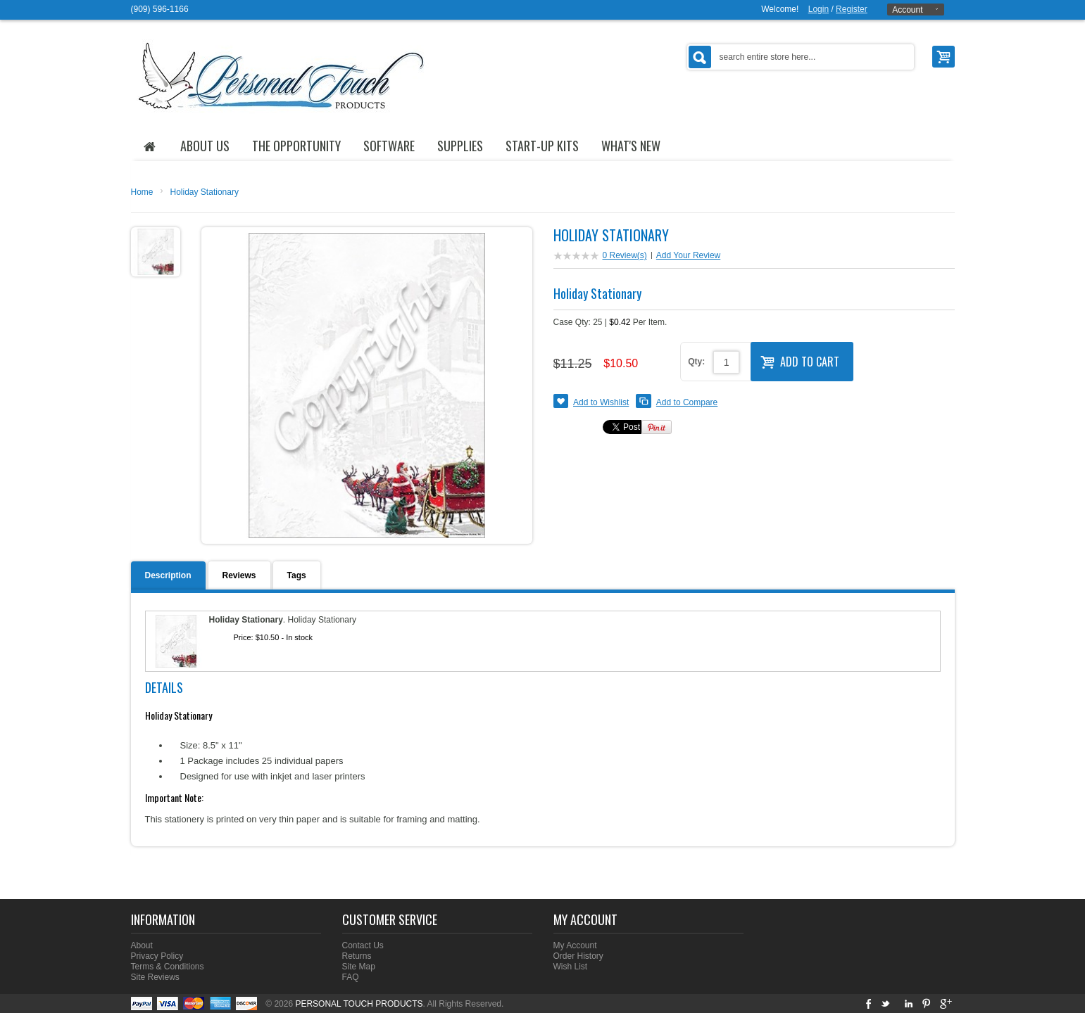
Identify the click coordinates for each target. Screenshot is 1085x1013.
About (142, 945)
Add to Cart (799, 360)
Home (142, 192)
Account (907, 10)
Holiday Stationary (204, 192)
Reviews (239, 575)
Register (851, 9)
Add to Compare (686, 402)
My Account (575, 945)
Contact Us (363, 945)
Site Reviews (155, 977)
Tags (296, 575)
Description (168, 575)
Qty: (696, 362)
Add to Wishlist (601, 402)
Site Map (358, 966)
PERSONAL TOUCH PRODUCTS (358, 1004)
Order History (578, 956)
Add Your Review (688, 255)
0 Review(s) (625, 255)
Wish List (570, 966)
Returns (357, 956)
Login (818, 9)
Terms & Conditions (167, 966)
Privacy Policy (157, 956)
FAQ (350, 977)
